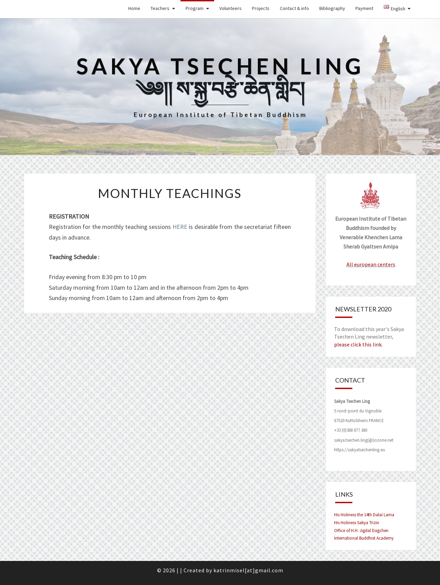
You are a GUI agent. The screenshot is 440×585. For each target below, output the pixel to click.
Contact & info (294, 8)
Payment (364, 8)
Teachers (160, 8)
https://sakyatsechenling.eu (359, 450)
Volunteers (230, 8)
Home (134, 8)
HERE (180, 227)
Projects (261, 8)
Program (195, 8)
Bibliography (332, 8)
